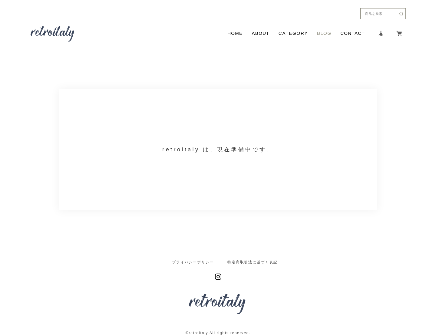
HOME (235, 33)
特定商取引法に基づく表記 (252, 262)
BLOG (324, 33)
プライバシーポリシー (193, 262)
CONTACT (352, 33)
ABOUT (260, 33)
